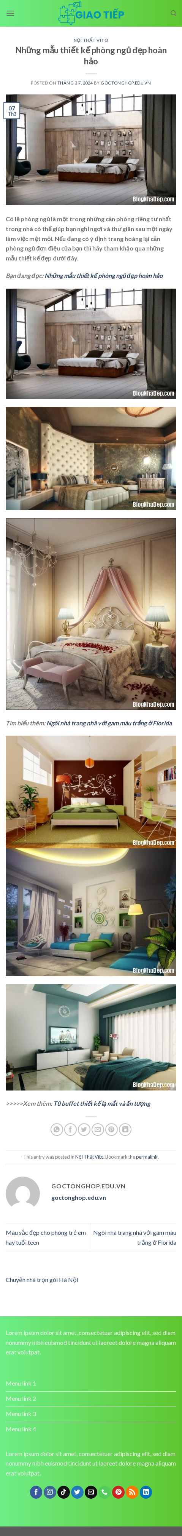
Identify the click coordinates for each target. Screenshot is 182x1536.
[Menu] (10, 13)
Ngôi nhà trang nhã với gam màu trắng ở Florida (109, 722)
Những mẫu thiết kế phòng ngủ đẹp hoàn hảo (103, 275)
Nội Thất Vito (91, 40)
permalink (147, 1157)
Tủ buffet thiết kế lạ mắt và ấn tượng (101, 1103)
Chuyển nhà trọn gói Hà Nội (42, 1279)
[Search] (173, 13)
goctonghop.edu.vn (126, 82)
